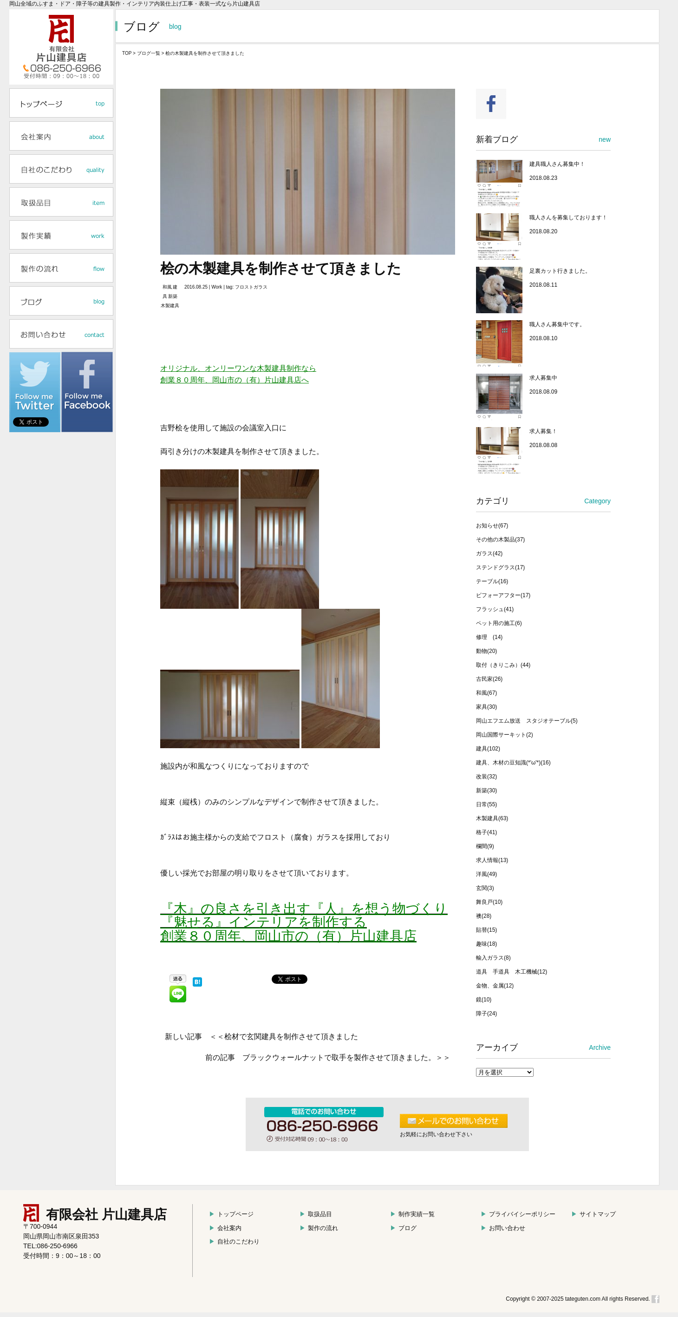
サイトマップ (593, 1214)
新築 (172, 296)
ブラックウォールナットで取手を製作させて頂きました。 (339, 1057)
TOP (126, 53)
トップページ (231, 1214)
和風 (167, 287)
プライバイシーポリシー (518, 1214)
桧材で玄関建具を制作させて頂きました (291, 1036)
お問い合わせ (503, 1228)
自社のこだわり (234, 1241)
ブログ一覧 (148, 53)
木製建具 (170, 305)
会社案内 (225, 1228)
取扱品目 (316, 1214)
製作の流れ (319, 1228)
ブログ (403, 1228)
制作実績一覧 (412, 1214)
